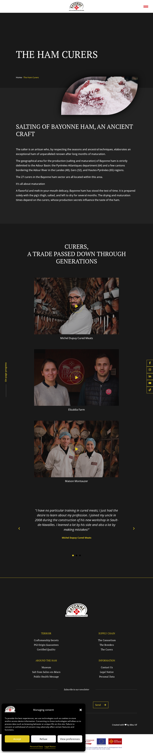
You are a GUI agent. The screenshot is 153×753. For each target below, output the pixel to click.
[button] (80, 710)
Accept (17, 739)
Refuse (43, 739)
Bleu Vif (133, 724)
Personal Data (36, 746)
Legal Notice (50, 746)
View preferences (70, 739)
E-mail (48, 697)
